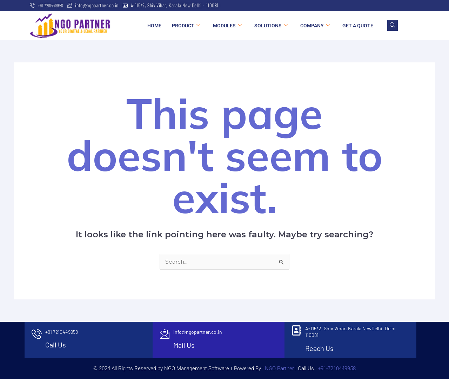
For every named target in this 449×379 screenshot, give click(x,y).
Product (186, 25)
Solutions (271, 25)
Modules (227, 25)
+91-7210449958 (337, 368)
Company (315, 25)
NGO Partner (278, 368)
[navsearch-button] (392, 25)
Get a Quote (357, 25)
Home (154, 25)
